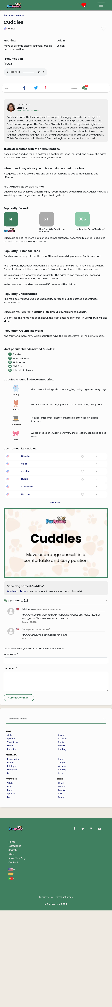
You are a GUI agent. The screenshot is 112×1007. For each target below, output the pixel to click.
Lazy (9, 936)
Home (11, 1005)
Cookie (25, 634)
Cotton (25, 657)
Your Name (11, 817)
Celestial (62, 901)
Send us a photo (16, 754)
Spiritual (11, 901)
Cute (9, 898)
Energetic (12, 932)
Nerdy (61, 905)
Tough (61, 925)
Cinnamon (27, 649)
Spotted (11, 956)
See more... (56, 665)
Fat (8, 960)
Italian (61, 956)
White (10, 946)
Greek (61, 946)
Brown (10, 953)
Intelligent (12, 929)
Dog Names (9, 15)
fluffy (16, 568)
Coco (24, 626)
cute (16, 598)
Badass (61, 908)
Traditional (12, 905)
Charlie (25, 619)
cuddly (16, 553)
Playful (10, 925)
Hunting (62, 912)
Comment (10, 831)
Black (10, 949)
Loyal (60, 936)
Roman (61, 949)
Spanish (62, 953)
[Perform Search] (104, 882)
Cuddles (20, 15)
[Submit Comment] (19, 860)
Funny (10, 908)
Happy (61, 922)
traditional (16, 583)
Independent (13, 922)
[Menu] (101, 5)
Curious (62, 929)
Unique (61, 898)
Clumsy (62, 932)
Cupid (24, 642)
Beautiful (11, 912)
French (61, 960)
